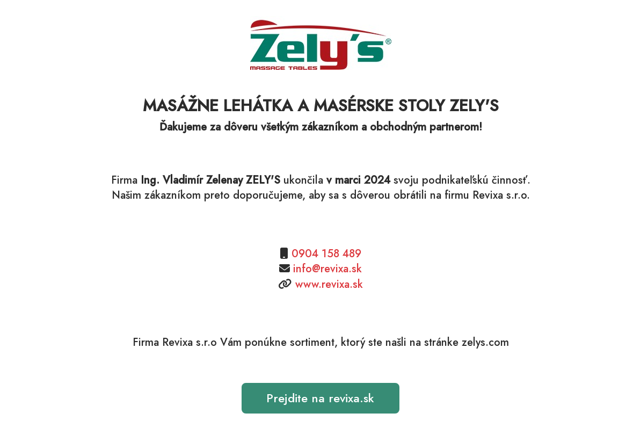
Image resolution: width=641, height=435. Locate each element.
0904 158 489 (326, 254)
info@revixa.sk (327, 269)
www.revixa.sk (329, 284)
